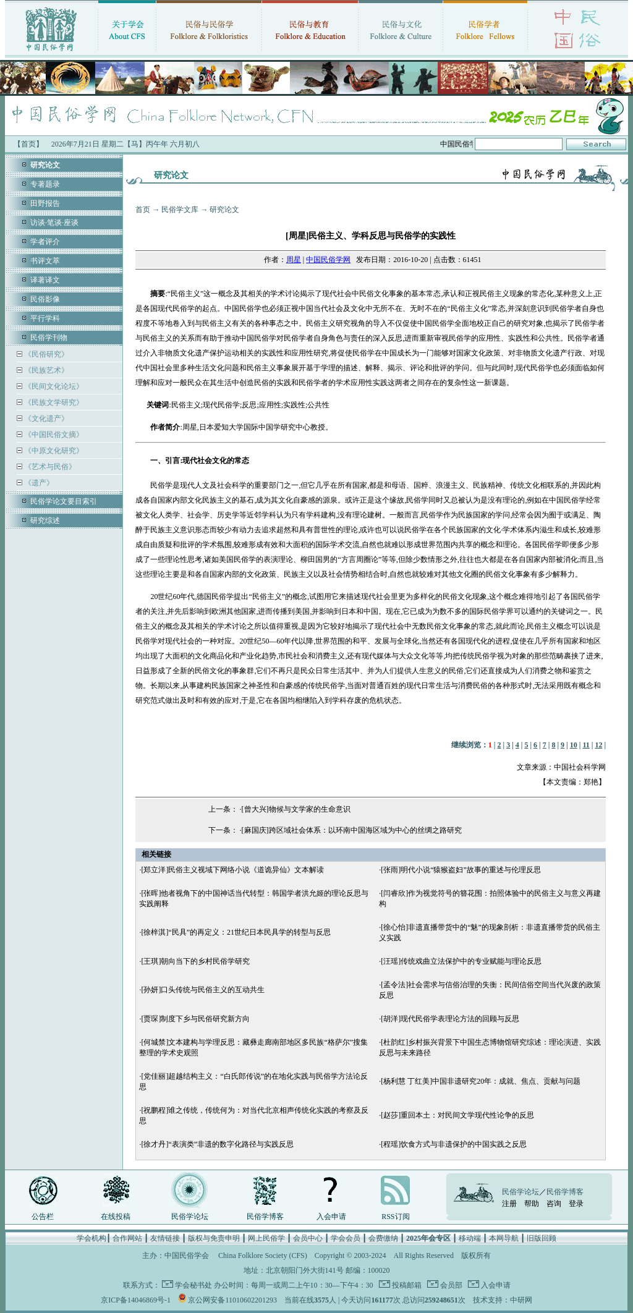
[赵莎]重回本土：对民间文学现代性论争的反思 (457, 1115)
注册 (509, 1203)
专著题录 (45, 184)
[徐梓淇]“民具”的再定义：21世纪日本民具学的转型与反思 (236, 932)
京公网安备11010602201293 (232, 1300)
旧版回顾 (541, 1238)
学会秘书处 (193, 1285)
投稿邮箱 (406, 1285)
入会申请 (331, 1216)
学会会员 (345, 1238)
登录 (576, 1203)
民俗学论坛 (189, 1216)
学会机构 (91, 1238)
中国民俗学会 (186, 1255)
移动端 (470, 1238)
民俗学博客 (265, 1216)
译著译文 (45, 280)
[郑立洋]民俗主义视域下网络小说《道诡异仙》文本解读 (232, 869)
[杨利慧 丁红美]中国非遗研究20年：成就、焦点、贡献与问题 (480, 1081)
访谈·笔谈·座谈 (54, 222)
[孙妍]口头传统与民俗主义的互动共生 (203, 989)
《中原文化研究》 (52, 450)
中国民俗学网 (328, 259)
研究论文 (224, 209)
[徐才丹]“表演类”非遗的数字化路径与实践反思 (217, 1144)
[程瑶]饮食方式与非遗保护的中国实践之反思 (454, 1144)
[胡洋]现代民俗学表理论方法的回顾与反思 (450, 1018)
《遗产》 (38, 482)
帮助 (531, 1203)
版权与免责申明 (214, 1238)
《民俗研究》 (45, 354)
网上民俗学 (266, 1238)
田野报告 (45, 203)
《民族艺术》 (45, 370)
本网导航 (504, 1238)
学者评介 (45, 241)
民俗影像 (45, 299)
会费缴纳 (383, 1238)
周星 (293, 259)
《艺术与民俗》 (49, 466)
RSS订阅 (395, 1216)
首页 (142, 209)
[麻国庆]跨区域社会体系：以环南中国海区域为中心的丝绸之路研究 (352, 830)
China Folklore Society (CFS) (262, 1255)
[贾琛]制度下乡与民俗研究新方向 (195, 1018)
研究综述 (45, 520)
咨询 (553, 1203)
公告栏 (43, 1216)
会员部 (450, 1285)
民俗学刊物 (48, 337)
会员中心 (308, 1238)
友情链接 (165, 1238)
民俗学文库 (179, 209)
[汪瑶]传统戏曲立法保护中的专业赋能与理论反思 (461, 961)
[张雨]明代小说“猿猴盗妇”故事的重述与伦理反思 (461, 869)
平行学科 (45, 318)
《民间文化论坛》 (52, 386)
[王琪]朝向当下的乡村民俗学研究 (195, 961)
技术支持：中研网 (502, 1300)
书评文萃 (45, 261)
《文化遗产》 (45, 418)
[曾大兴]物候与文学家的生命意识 (296, 809)
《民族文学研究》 (52, 402)
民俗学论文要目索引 (63, 501)
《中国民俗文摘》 (52, 434)
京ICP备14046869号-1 (136, 1300)
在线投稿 (115, 1216)
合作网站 (127, 1238)
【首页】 (28, 144)
